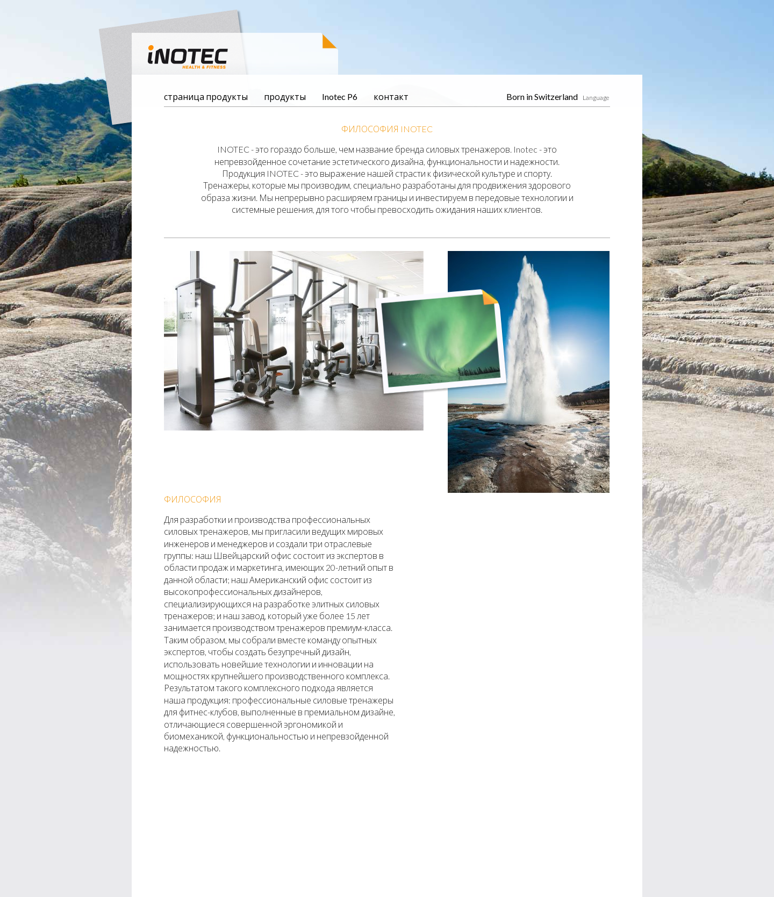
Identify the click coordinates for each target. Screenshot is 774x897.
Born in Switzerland (542, 96)
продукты (285, 96)
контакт (391, 96)
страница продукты (206, 96)
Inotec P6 (339, 96)
